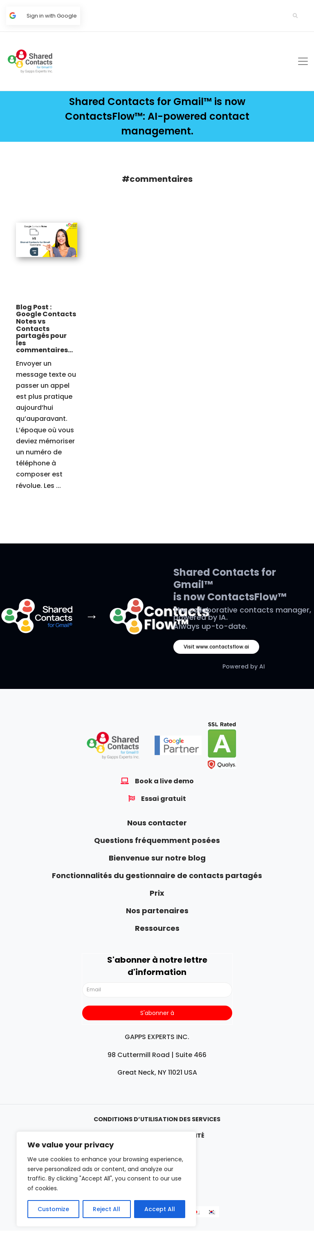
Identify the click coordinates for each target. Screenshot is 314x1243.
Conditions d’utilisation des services (157, 1119)
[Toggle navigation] (303, 61)
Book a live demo (164, 781)
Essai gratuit (163, 798)
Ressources (157, 928)
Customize (53, 1209)
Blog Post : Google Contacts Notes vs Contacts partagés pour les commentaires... (46, 328)
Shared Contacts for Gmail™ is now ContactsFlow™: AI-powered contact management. (157, 116)
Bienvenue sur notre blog (157, 858)
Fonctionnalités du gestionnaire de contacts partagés (157, 875)
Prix (157, 893)
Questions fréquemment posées (157, 840)
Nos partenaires (157, 910)
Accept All (159, 1209)
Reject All (106, 1209)
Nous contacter (157, 823)
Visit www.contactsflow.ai (216, 646)
